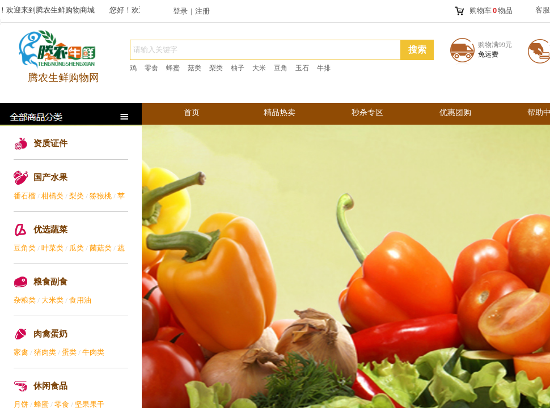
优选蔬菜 (50, 229)
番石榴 (25, 196)
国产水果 (50, 177)
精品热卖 (279, 112)
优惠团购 (455, 112)
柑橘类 (52, 196)
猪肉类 (45, 352)
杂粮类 (25, 300)
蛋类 (69, 352)
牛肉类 (93, 352)
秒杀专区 (367, 112)
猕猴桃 (101, 196)
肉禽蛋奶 (50, 333)
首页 (192, 112)
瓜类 (76, 248)
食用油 (80, 300)
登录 (180, 11)
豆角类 (25, 248)
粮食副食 (50, 281)
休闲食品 (50, 385)
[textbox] (265, 50)
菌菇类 (101, 248)
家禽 (21, 352)
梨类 (76, 196)
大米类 (52, 300)
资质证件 (50, 143)
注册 (202, 11)
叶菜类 (52, 248)
